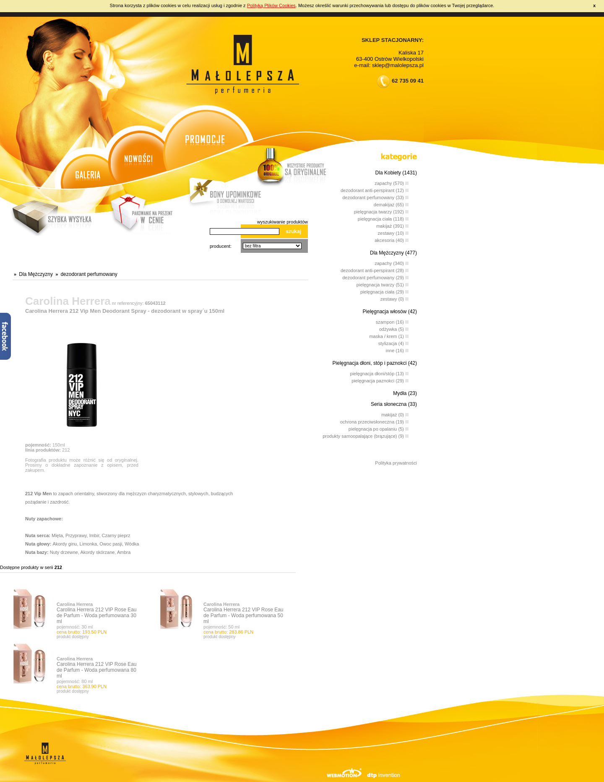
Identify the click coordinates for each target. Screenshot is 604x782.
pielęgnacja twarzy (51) (383, 283)
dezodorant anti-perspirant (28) (375, 269)
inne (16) (397, 349)
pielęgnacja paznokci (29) (380, 379)
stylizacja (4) (393, 342)
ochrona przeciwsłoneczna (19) (374, 420)
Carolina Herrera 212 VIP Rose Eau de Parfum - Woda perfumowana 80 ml (97, 670)
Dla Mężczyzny (36, 274)
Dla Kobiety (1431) (396, 173)
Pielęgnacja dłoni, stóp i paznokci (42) (375, 363)
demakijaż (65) (391, 203)
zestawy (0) (394, 297)
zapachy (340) (392, 262)
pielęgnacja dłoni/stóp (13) (379, 372)
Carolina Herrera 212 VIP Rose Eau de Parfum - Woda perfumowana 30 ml (97, 615)
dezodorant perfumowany (88, 274)
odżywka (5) (394, 328)
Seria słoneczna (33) (394, 404)
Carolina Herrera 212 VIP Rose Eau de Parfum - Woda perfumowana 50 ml (243, 615)
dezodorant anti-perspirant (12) (375, 189)
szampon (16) (392, 321)
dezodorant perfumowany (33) (375, 196)
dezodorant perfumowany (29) (375, 276)
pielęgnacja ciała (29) (384, 290)
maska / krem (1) (389, 335)
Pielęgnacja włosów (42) (390, 311)
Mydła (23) (405, 393)
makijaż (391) (392, 224)
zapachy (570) (392, 182)
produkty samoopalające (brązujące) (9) (366, 435)
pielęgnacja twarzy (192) (381, 210)
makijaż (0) (395, 413)
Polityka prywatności (396, 462)
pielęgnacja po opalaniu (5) (379, 427)
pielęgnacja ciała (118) (383, 217)
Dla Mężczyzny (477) (393, 253)
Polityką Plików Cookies (271, 5)
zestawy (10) (393, 232)
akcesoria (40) (392, 239)
